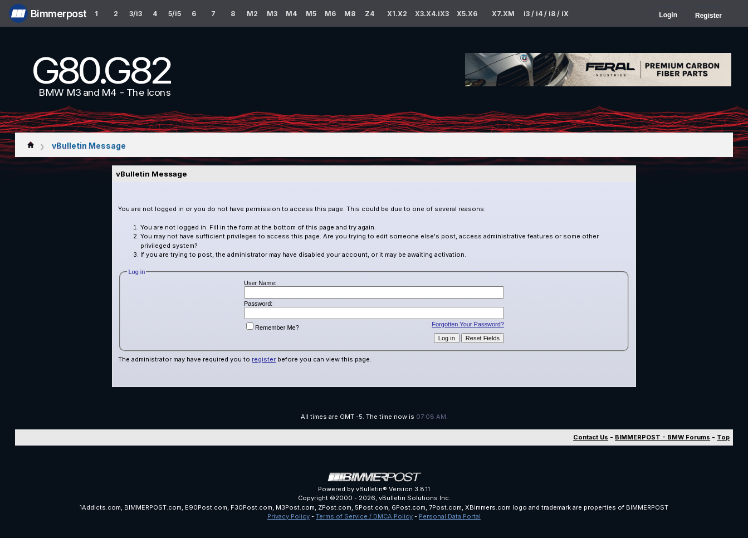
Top (723, 437)
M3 (272, 13)
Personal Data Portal (450, 516)
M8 (349, 13)
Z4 (369, 13)
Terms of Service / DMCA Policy (364, 516)
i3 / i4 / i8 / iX (546, 13)
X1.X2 (397, 13)
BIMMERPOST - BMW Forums (662, 437)
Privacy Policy (288, 516)
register (264, 359)
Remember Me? (272, 327)
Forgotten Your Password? (468, 324)
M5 (311, 13)
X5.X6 (467, 13)
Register (708, 15)
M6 (330, 13)
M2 (252, 13)
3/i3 (135, 13)
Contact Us (590, 437)
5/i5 (174, 13)
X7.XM (503, 13)
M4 (291, 13)
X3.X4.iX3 (432, 13)
